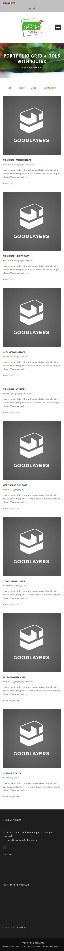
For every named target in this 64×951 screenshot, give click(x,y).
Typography (49, 87)
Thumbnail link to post (16, 256)
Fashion (7, 164)
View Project (11, 183)
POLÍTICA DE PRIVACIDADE (16, 885)
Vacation (29, 164)
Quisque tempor (12, 773)
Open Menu (58, 27)
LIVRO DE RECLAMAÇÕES (32, 943)
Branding (7, 585)
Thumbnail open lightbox (17, 160)
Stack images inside (14, 581)
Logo (33, 87)
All (9, 87)
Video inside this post (15, 485)
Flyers (21, 87)
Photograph (18, 164)
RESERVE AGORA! (12, 820)
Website (29, 260)
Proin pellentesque (14, 677)
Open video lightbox (14, 352)
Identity (14, 356)
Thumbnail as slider (14, 389)
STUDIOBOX (55, 946)
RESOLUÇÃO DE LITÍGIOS (15, 927)
